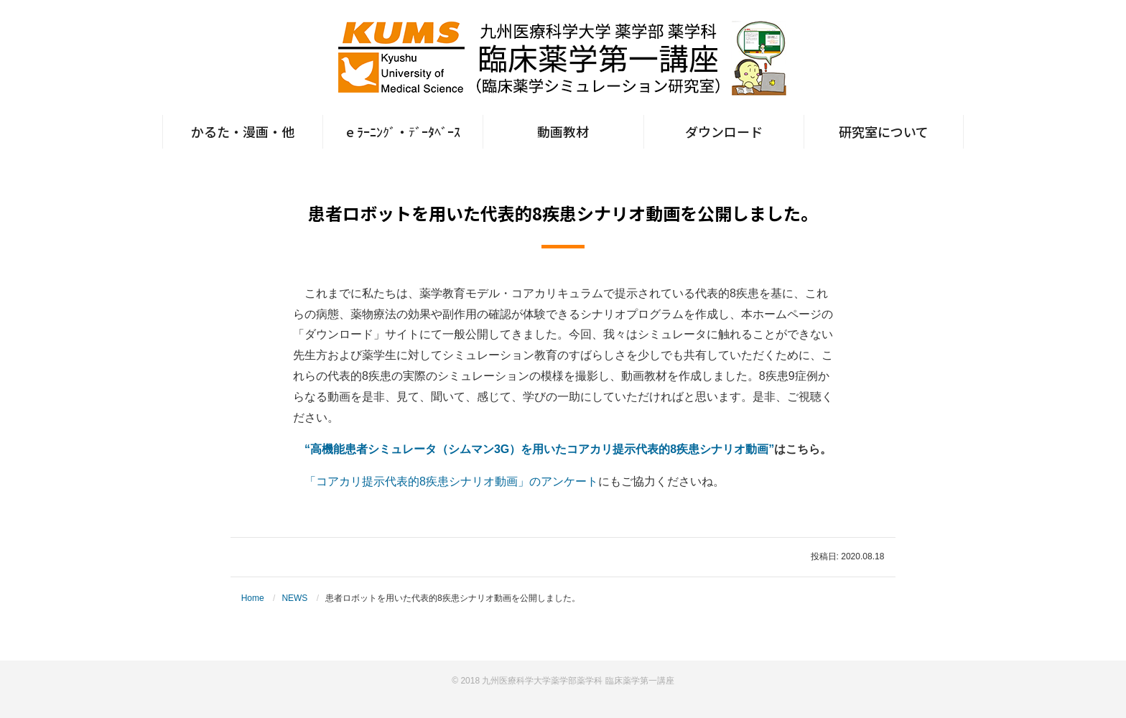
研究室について (884, 131)
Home (252, 598)
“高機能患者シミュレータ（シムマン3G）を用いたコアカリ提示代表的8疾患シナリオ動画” (539, 449)
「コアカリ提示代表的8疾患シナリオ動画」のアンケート (451, 481)
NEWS (294, 598)
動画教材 (563, 131)
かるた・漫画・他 (242, 131)
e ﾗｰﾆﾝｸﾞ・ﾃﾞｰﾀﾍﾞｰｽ (403, 131)
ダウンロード (724, 131)
